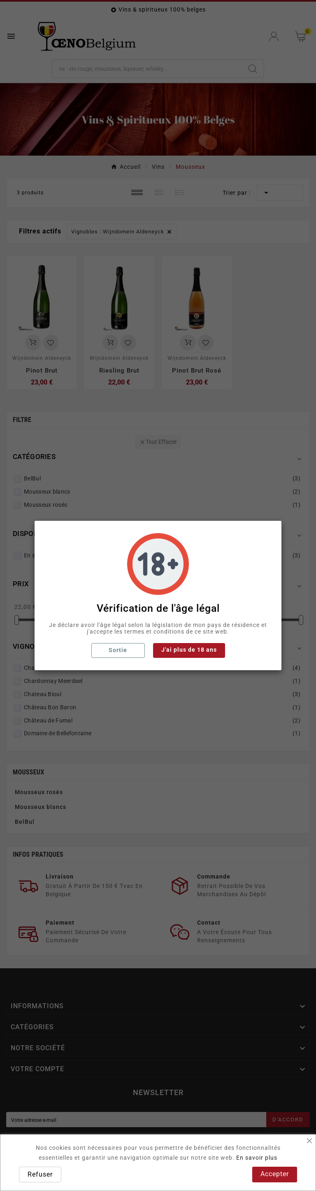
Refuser (40, 1174)
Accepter (274, 1174)
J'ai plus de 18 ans (189, 649)
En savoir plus (256, 1157)
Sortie (118, 650)
